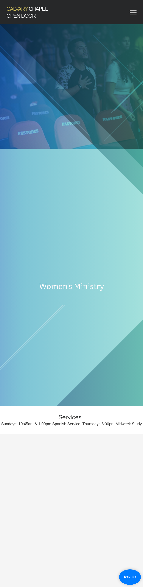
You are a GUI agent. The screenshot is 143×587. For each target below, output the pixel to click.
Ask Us (130, 577)
